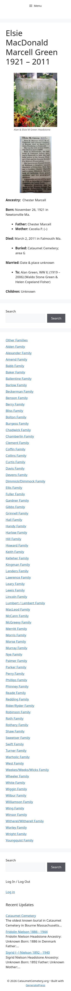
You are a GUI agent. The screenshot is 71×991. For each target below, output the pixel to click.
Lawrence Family (18, 577)
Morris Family (16, 635)
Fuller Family (15, 494)
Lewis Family (15, 590)
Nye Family (14, 654)
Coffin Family (15, 449)
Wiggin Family (16, 789)
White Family (15, 782)
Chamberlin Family (20, 436)
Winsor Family (16, 814)
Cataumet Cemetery (21, 915)
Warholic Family (18, 757)
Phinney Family (17, 686)
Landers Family (17, 571)
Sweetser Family (18, 737)
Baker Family (15, 372)
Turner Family (16, 750)
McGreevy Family (18, 622)
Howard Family (17, 545)
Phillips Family (16, 680)
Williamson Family (19, 802)
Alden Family (15, 346)
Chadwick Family (18, 430)
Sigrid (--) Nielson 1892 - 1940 (28, 952)
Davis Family (15, 468)
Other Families (17, 340)
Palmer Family (16, 661)
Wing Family (15, 808)
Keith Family (15, 552)
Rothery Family (17, 725)
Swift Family (15, 744)
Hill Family (13, 539)
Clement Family (17, 443)
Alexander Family (19, 353)
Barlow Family (16, 385)
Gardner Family (17, 500)
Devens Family (16, 475)
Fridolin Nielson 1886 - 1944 (27, 932)
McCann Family (17, 616)
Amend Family (16, 359)
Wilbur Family (16, 795)
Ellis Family (14, 487)
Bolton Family (16, 417)
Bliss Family (14, 410)
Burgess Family (17, 423)
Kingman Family (18, 564)
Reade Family (16, 693)
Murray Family (16, 648)
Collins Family (16, 455)
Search (11, 311)
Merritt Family (16, 628)
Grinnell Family (17, 513)
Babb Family (15, 366)
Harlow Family (16, 532)
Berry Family (15, 404)
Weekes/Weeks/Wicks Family (27, 770)
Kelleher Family (17, 558)
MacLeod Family (18, 609)
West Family (15, 763)
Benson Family (17, 398)
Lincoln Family (16, 596)
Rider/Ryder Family (20, 705)
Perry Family (15, 673)
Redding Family (17, 699)
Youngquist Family (19, 840)
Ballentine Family (18, 378)
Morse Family (16, 641)
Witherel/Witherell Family (25, 821)
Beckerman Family (20, 391)
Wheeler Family (17, 776)
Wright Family (16, 834)
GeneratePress (35, 985)
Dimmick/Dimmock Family (25, 481)
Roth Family (14, 718)
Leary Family (15, 584)
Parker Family (16, 667)
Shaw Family (15, 731)
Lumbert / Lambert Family (25, 603)
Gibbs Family (15, 507)
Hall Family (14, 519)
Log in (10, 892)
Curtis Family (15, 462)
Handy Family (16, 526)
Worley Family (16, 827)
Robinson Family (18, 712)
